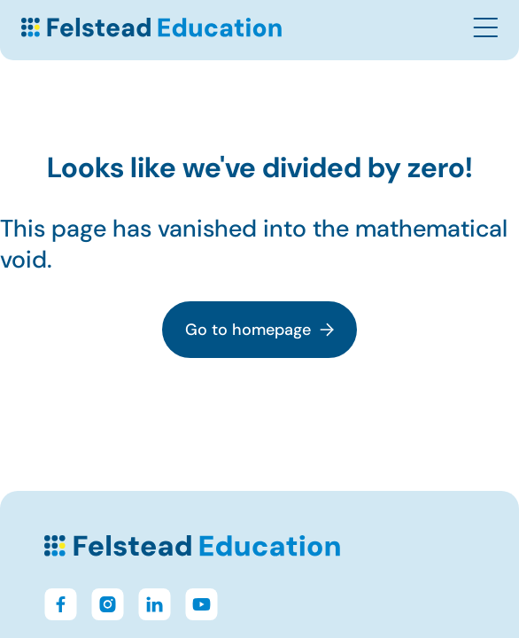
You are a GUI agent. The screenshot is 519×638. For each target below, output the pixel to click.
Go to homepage (259, 329)
